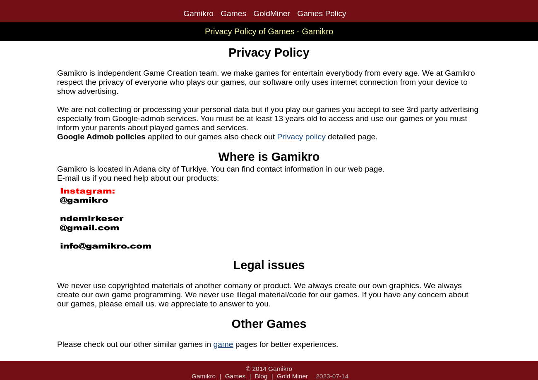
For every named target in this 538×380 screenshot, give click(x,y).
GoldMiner (271, 13)
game (223, 344)
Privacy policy (301, 136)
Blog (261, 376)
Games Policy (321, 13)
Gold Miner (292, 376)
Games (233, 13)
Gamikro (198, 13)
